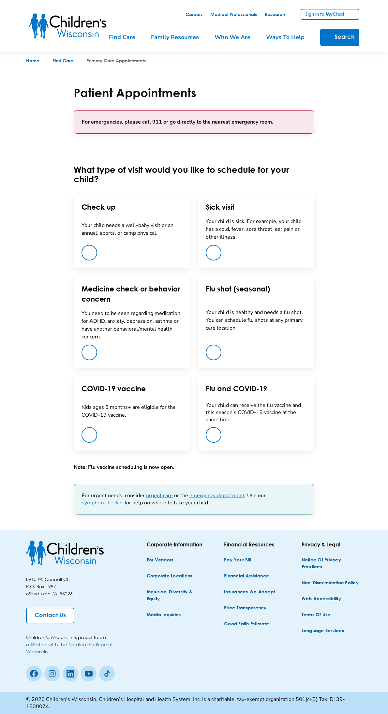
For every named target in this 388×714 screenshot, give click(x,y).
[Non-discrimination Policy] (330, 583)
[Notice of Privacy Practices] (331, 564)
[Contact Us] (50, 615)
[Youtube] (89, 673)
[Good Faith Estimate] (246, 624)
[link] (194, 14)
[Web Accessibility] (321, 599)
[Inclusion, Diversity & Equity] (176, 595)
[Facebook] (34, 673)
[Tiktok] (107, 673)
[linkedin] (70, 673)
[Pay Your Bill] (237, 560)
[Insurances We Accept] (249, 592)
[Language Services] (323, 631)
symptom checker (102, 502)
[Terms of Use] (316, 615)
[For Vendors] (160, 560)
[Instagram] (52, 673)
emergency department (217, 495)
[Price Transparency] (245, 608)
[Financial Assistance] (246, 576)
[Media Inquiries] (164, 615)
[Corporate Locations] (169, 576)
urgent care (159, 495)
